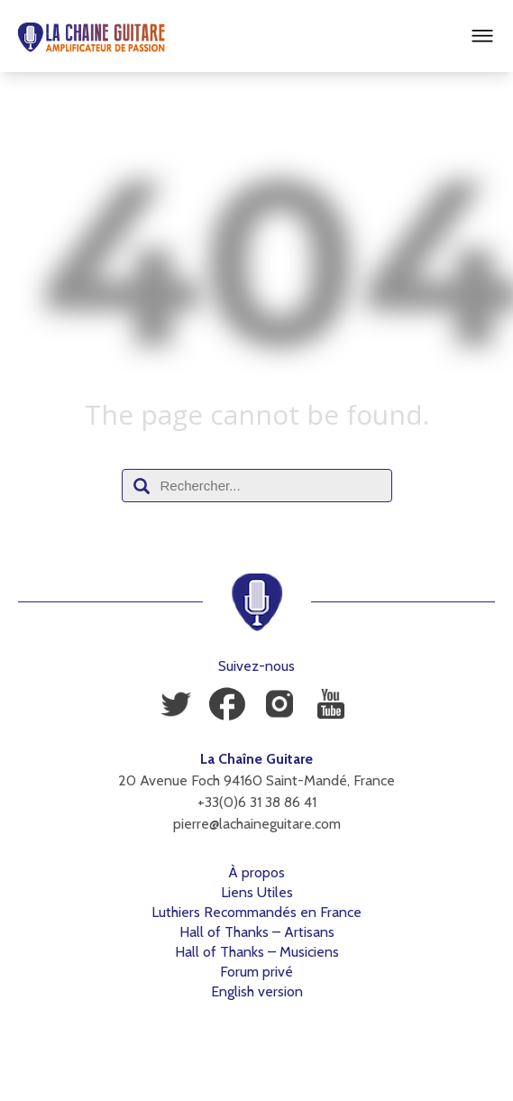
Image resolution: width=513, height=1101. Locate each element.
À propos (256, 872)
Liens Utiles (257, 892)
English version (257, 991)
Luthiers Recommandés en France (256, 912)
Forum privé (256, 971)
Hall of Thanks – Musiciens (257, 951)
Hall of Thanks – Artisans (256, 931)
